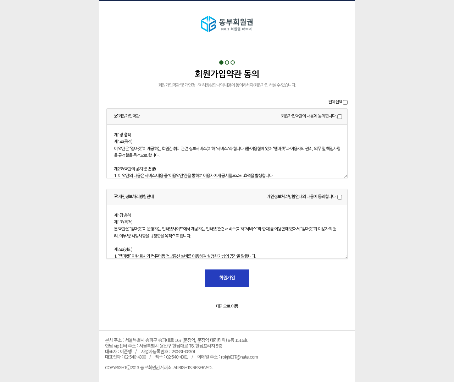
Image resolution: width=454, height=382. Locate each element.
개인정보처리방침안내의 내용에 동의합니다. (302, 197)
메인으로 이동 (227, 306)
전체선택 (335, 102)
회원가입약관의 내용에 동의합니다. (309, 116)
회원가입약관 (227, 24)
